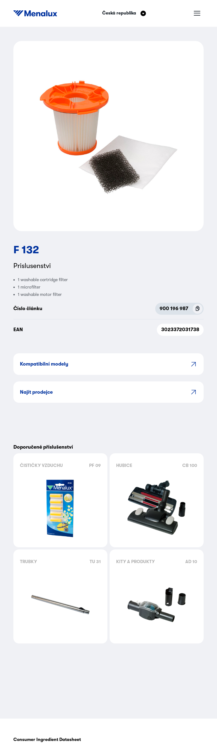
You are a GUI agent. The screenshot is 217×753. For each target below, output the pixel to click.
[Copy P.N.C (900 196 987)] (198, 309)
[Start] (35, 13)
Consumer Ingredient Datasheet (47, 739)
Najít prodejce (108, 392)
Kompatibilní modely (108, 364)
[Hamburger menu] (197, 13)
